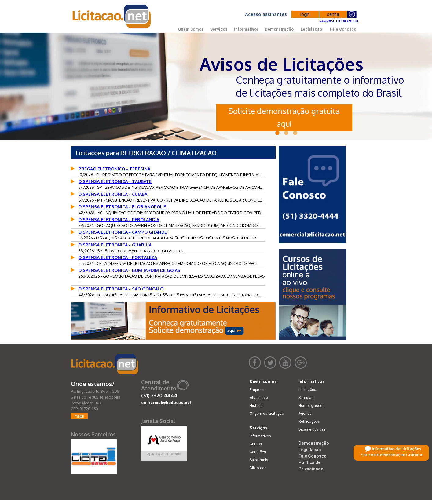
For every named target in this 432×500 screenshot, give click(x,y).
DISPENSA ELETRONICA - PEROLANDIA (119, 219)
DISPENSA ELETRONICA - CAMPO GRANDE (123, 232)
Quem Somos (190, 29)
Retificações (309, 421)
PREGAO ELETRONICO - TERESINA (114, 168)
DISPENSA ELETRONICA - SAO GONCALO (121, 288)
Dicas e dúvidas (312, 429)
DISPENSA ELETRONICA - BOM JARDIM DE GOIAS (129, 270)
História (256, 405)
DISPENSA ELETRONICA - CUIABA (113, 194)
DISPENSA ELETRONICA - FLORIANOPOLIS (123, 206)
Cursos (256, 444)
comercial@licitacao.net (166, 402)
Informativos (246, 29)
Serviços (218, 29)
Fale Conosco (343, 29)
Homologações (311, 405)
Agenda (305, 413)
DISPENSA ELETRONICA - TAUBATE (115, 181)
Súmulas (305, 398)
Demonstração (279, 29)
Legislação (311, 29)
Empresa (257, 390)
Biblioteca (258, 468)
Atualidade (259, 398)
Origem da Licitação (267, 413)
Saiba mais (259, 460)
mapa (79, 416)
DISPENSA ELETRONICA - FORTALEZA (118, 257)
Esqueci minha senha (339, 20)
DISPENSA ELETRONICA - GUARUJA (115, 244)
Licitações (307, 390)
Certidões (258, 452)
